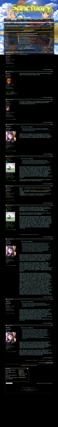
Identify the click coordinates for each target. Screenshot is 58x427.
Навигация (25, 21)
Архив (48, 383)
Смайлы (20, 371)
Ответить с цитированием (47, 69)
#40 (51, 325)
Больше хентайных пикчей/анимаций (26, 41)
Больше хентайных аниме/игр (24, 40)
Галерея (19, 19)
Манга (30, 19)
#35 (51, 156)
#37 (51, 205)
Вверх (51, 362)
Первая (35, 45)
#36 (51, 185)
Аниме (25, 19)
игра (24, 212)
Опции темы (37, 50)
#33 (51, 99)
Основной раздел (14, 25)
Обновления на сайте (30, 48)
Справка (14, 21)
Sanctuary (45, 383)
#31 (51, 52)
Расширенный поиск (49, 21)
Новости (8, 19)
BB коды (20, 370)
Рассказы (36, 19)
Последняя (50, 45)
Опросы (21, 25)
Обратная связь (40, 383)
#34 (51, 124)
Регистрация (48, 24)
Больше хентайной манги (23, 37)
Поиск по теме (43, 50)
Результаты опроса (27, 43)
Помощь (42, 24)
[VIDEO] (20, 374)
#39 (51, 299)
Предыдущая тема (25, 365)
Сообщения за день (9, 21)
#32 (51, 71)
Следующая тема (33, 365)
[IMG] (20, 372)
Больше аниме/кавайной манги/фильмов (27, 38)
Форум (13, 19)
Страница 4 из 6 (29, 45)
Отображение (49, 50)
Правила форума (22, 377)
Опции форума (19, 21)
